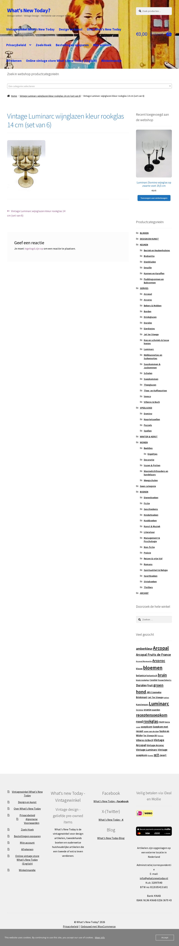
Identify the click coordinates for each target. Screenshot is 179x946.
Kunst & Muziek (152, 526)
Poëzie (147, 552)
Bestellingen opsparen (72, 45)
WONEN (144, 442)
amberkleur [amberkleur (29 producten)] (144, 649)
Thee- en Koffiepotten (155, 390)
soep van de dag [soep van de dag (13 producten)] (151, 731)
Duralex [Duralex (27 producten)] (141, 685)
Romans (148, 564)
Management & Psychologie (152, 539)
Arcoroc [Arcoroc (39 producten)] (158, 660)
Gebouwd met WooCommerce (98, 926)
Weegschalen (151, 480)
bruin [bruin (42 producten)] (162, 674)
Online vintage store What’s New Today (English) (61, 61)
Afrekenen (14, 61)
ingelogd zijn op (33, 248)
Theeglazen (150, 384)
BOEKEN (144, 491)
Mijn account (102, 45)
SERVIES (144, 288)
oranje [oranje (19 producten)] (147, 709)
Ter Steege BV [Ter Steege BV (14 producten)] (150, 735)
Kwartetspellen (152, 419)
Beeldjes (148, 448)
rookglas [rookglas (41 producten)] (150, 721)
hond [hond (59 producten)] (141, 691)
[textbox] (89, 86)
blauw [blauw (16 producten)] (139, 668)
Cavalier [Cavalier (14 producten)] (154, 680)
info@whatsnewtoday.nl (154, 878)
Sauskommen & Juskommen (152, 366)
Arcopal (148, 294)
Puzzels (148, 425)
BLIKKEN (144, 233)
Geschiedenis (151, 509)
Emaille (148, 267)
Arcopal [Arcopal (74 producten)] (161, 648)
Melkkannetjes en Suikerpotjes (153, 356)
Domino (148, 413)
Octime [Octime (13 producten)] (139, 710)
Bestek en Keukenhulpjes (157, 250)
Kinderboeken (151, 514)
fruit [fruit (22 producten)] (150, 685)
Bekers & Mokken (152, 305)
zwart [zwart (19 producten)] (162, 755)
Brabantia (149, 256)
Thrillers (148, 587)
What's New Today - (111, 801)
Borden (147, 311)
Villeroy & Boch (152, 402)
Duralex (148, 322)
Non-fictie (149, 547)
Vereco (147, 396)
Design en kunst (70, 29)
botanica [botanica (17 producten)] (141, 675)
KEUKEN (144, 244)
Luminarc (149, 349)
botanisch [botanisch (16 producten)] (151, 675)
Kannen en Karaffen (154, 273)
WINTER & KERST (149, 436)
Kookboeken (150, 520)
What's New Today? (28, 10)
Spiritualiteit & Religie (156, 570)
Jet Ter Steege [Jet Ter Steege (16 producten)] (155, 697)
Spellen (148, 430)
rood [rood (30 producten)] (139, 721)
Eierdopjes (149, 328)
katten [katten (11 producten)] (166, 697)
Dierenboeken (151, 497)
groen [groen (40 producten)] (158, 685)
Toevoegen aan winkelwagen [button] (153, 198)
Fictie (147, 503)
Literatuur (149, 532)
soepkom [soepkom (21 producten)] (146, 726)
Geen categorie (148, 486)
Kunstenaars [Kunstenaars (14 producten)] (142, 704)
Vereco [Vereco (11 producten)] (160, 736)
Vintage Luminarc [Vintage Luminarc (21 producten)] (146, 749)
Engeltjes (152, 453)
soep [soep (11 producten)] (138, 727)
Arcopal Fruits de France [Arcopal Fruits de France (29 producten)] (153, 655)
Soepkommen (151, 379)
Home (14, 95)
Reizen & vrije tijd (153, 558)
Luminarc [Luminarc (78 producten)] (159, 703)
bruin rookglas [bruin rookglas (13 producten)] (142, 680)
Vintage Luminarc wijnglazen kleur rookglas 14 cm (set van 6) (50, 95)
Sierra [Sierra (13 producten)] (167, 722)
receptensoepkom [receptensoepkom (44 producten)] (151, 714)
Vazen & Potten (152, 465)
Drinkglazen (150, 317)
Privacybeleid (16, 45)
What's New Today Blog (111, 838)
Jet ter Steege (151, 334)
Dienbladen (150, 261)
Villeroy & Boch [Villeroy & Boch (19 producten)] (144, 740)
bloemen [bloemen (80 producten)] (152, 667)
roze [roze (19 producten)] (161, 721)
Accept (164, 937)
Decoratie (149, 459)
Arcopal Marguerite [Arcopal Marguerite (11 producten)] (144, 661)
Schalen (148, 373)
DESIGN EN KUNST (149, 238)
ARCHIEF (144, 593)
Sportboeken (150, 575)
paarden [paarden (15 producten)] (156, 709)
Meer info (100, 937)
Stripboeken (150, 581)
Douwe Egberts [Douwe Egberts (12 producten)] (164, 680)
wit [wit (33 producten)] (156, 755)
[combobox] (89, 86)
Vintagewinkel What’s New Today (30, 29)
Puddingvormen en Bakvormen (154, 281)
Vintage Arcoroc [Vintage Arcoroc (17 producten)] (155, 745)
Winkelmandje (111, 61)
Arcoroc (148, 299)
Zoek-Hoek (43, 45)
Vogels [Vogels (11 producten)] (150, 755)
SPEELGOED (146, 407)
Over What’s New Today (104, 29)
